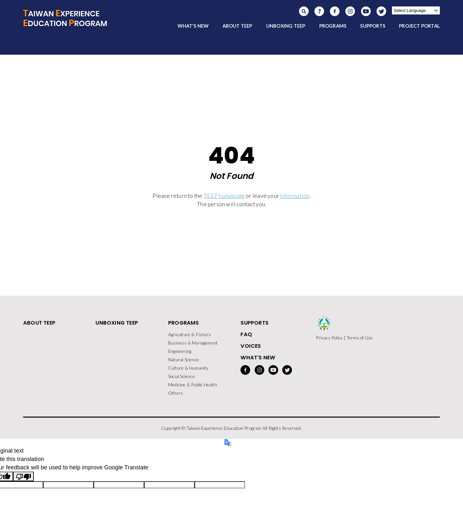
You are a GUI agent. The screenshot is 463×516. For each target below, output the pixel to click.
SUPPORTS (372, 26)
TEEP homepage (224, 195)
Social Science (181, 376)
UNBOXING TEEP (285, 26)
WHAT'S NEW (192, 26)
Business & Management (193, 343)
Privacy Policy (329, 337)
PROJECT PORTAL (419, 26)
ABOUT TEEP (237, 26)
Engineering (179, 351)
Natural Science (183, 359)
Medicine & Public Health (192, 384)
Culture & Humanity (188, 368)
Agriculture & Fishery (189, 334)
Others (175, 393)
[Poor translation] (23, 476)
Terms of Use (360, 337)
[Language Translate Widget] (416, 10)
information (294, 195)
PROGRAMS (333, 26)
